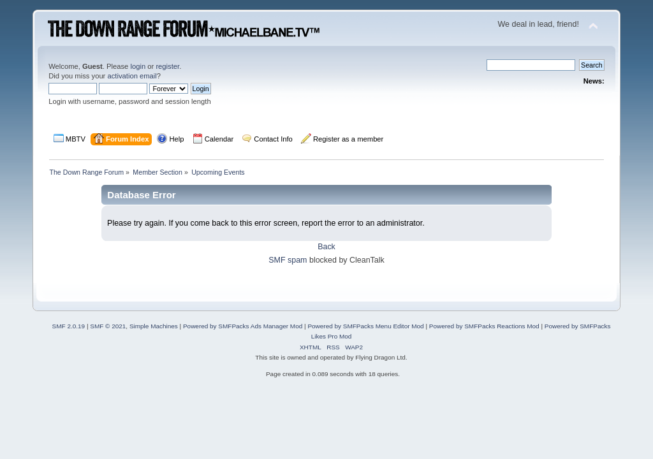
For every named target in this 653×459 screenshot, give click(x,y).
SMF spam (287, 260)
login (137, 66)
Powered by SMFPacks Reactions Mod (484, 326)
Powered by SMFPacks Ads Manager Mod (242, 326)
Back (326, 246)
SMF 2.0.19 (68, 326)
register (167, 66)
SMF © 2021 (108, 326)
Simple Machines (153, 326)
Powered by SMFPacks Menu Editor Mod (365, 326)
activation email (131, 76)
